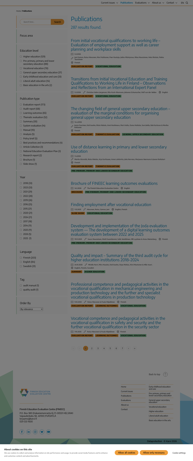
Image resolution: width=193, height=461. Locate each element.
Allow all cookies (126, 452)
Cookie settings (179, 453)
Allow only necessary (154, 452)
